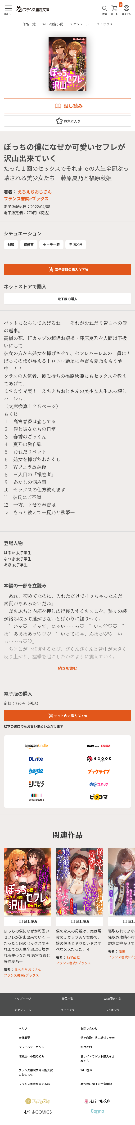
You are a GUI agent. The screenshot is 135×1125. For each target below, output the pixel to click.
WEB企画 (86, 1070)
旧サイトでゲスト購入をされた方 (98, 1058)
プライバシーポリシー (33, 1047)
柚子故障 (73, 957)
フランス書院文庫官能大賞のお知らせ (36, 1072)
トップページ (22, 998)
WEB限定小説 (52, 24)
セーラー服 (51, 244)
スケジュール (79, 24)
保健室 (29, 244)
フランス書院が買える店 (34, 1084)
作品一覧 (29, 24)
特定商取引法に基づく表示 (98, 1038)
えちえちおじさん (35, 191)
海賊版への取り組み (31, 1056)
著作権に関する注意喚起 (96, 1084)
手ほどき (75, 244)
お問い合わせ (89, 1028)
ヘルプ (23, 1028)
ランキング (112, 1010)
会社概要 (24, 1038)
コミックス (104, 24)
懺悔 (122, 951)
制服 (11, 244)
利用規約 (86, 1047)
